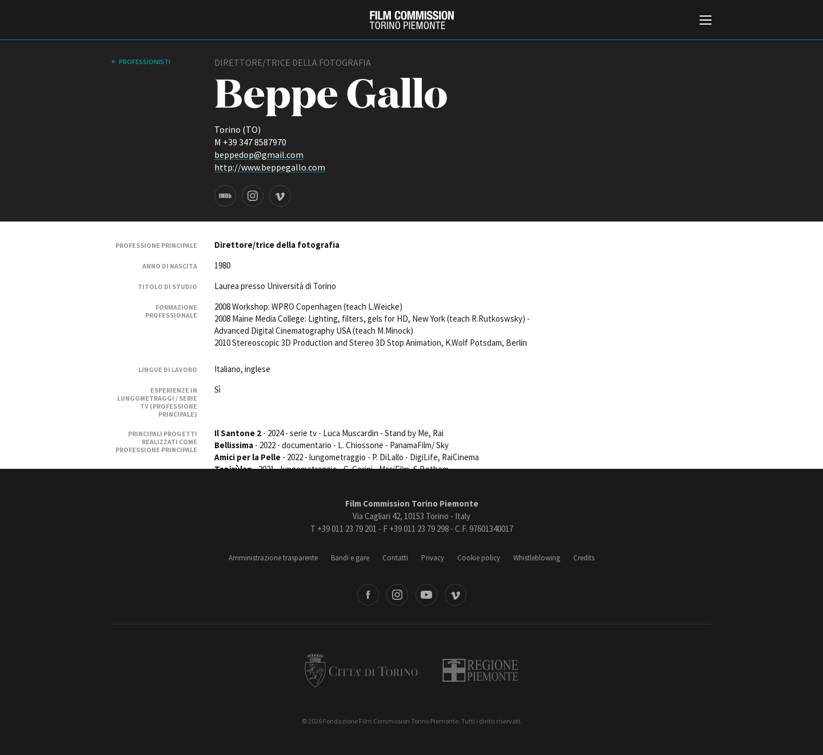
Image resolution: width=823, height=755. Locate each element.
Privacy (432, 558)
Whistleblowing (536, 558)
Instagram (397, 595)
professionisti (144, 61)
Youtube (426, 595)
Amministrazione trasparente (273, 558)
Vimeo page (280, 196)
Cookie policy (478, 558)
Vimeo (455, 595)
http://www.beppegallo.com (269, 167)
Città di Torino (361, 670)
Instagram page (252, 196)
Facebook (368, 595)
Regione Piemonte (480, 670)
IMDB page (225, 196)
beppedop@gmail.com (258, 154)
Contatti (395, 558)
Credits (583, 558)
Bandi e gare (350, 558)
